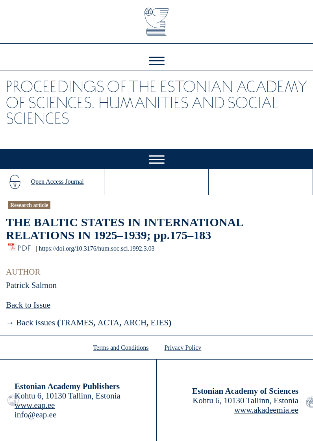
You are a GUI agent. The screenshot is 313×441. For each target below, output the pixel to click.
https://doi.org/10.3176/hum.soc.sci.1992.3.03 (96, 248)
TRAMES (76, 322)
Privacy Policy (183, 347)
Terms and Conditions (120, 347)
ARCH (135, 322)
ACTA (108, 322)
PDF (25, 246)
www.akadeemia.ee (266, 410)
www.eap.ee (35, 405)
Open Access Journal (57, 181)
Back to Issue (28, 305)
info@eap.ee (35, 414)
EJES (160, 322)
